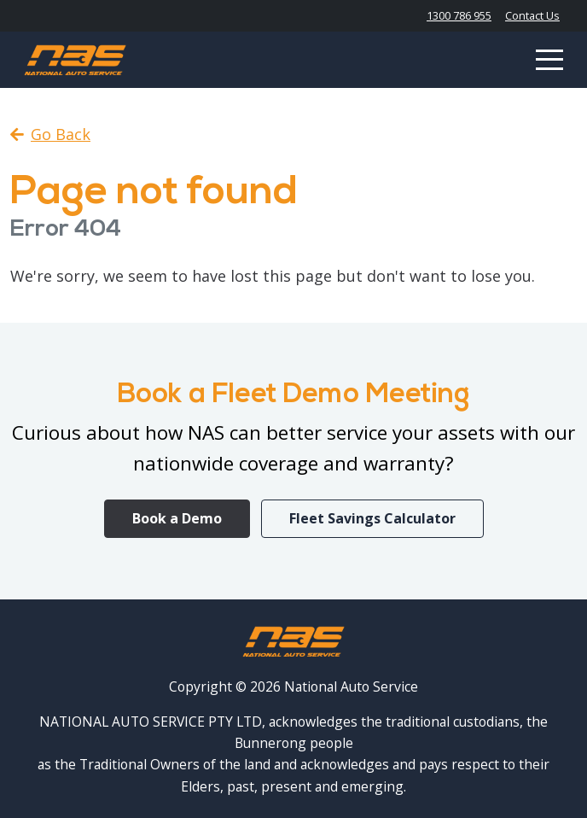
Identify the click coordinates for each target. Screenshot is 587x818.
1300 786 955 (459, 15)
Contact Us (532, 15)
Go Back (50, 134)
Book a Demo (177, 518)
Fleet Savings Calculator (372, 518)
